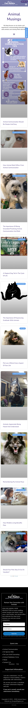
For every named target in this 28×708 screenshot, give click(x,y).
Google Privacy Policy (19, 703)
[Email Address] (14, 629)
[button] (26, 4)
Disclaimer (12, 664)
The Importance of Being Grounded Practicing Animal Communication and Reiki (12, 228)
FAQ (17, 664)
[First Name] (14, 624)
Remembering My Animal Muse (13, 482)
